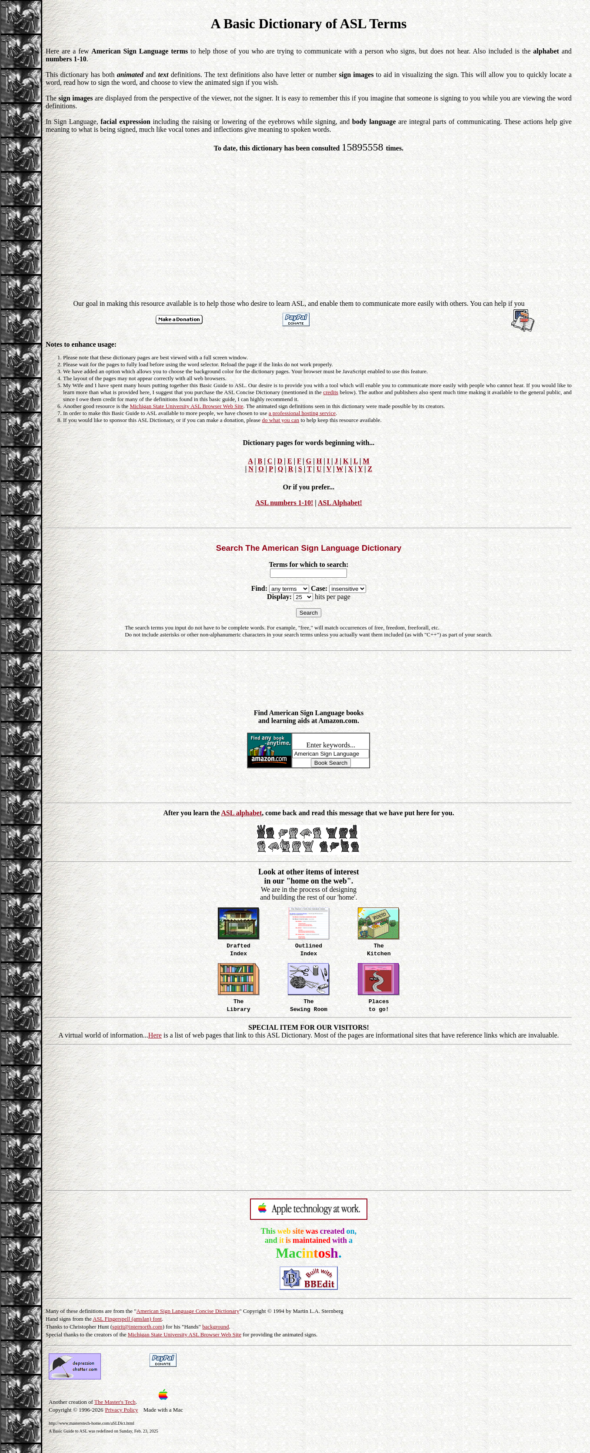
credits (330, 392)
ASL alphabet (241, 813)
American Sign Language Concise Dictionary (188, 1311)
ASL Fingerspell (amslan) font (127, 1319)
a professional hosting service (302, 413)
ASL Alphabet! (340, 502)
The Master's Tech (115, 1402)
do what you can (281, 420)
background (215, 1326)
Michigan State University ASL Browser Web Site (186, 406)
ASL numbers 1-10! (284, 502)
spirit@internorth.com (137, 1326)
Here (155, 1035)
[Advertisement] (308, 222)
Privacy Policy (121, 1409)
